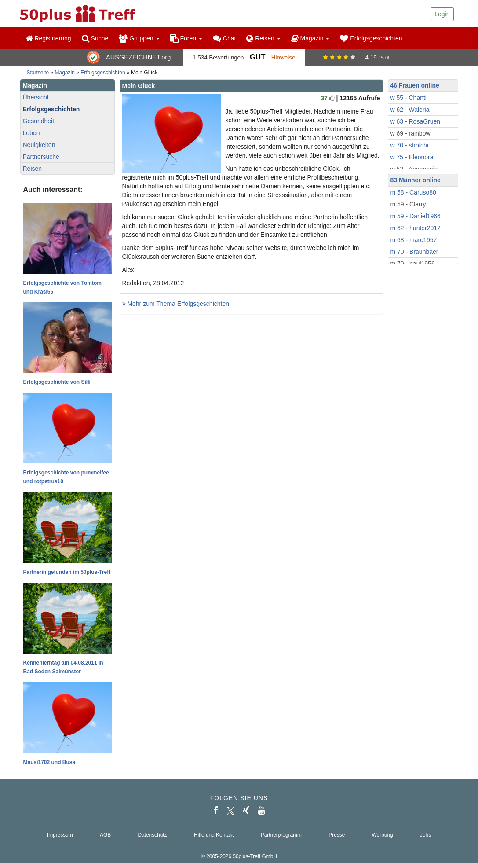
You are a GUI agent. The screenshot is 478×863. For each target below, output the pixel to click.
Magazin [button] (310, 38)
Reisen (32, 168)
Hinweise (283, 57)
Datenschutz (152, 835)
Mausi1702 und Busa (49, 762)
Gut (257, 57)
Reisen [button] (263, 38)
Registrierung (48, 38)
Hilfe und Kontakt (214, 835)
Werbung (382, 835)
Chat (224, 38)
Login (441, 14)
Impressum (60, 835)
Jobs (425, 835)
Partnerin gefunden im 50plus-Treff (67, 572)
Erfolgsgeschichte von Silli (57, 382)
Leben (31, 132)
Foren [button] (186, 38)
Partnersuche (41, 156)
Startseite (38, 73)
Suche (95, 38)
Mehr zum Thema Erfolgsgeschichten (176, 303)
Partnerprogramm (281, 835)
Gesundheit (39, 121)
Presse (336, 835)
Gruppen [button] (139, 38)
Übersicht (36, 97)
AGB (105, 835)
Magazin (65, 73)
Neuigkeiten (39, 144)
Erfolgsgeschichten (371, 38)
